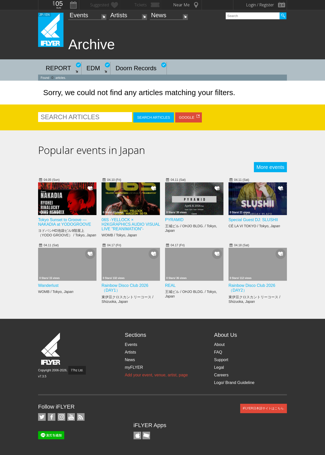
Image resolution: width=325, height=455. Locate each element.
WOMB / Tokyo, (119, 235)
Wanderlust (48, 285)
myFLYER (134, 367)
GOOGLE (186, 117)
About (219, 344)
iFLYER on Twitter (42, 417)
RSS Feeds (81, 417)
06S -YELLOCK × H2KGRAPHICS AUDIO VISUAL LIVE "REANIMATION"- (131, 224)
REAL (170, 285)
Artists (118, 15)
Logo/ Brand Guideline (234, 382)
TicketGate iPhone (146, 435)
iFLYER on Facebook (51, 417)
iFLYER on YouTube (71, 417)
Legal (219, 367)
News (158, 15)
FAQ (218, 352)
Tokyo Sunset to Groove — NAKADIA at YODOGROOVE (64, 222)
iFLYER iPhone (137, 435)
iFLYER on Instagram (61, 417)
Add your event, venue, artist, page (156, 375)
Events (79, 15)
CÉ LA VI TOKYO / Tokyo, (254, 226)
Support (221, 360)
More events (270, 167)
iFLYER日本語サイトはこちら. (263, 408)
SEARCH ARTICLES (153, 117)
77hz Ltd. (77, 370)
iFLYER (51, 349)
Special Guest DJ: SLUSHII (253, 220)
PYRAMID (174, 220)
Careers (221, 375)
